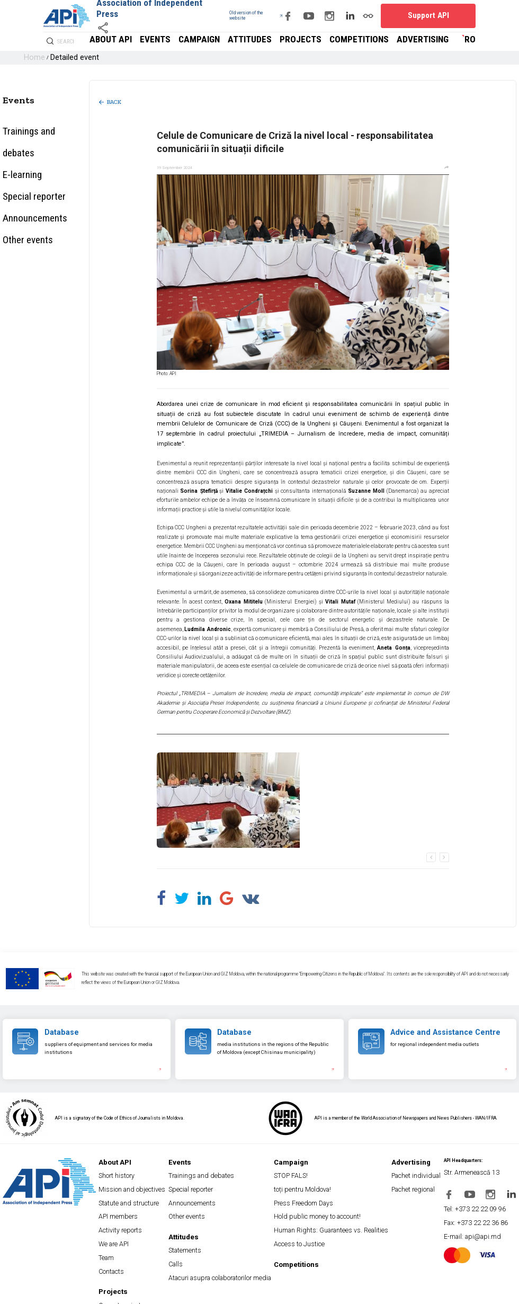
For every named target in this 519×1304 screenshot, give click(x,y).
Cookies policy (70, 1293)
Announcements (23, 167)
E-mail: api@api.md (473, 1205)
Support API (446, 16)
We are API (138, 1203)
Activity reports (142, 1195)
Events (255, 41)
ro (472, 41)
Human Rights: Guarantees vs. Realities (329, 1195)
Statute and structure (148, 1177)
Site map (11, 1293)
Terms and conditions (109, 1293)
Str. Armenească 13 (475, 1160)
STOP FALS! (306, 1160)
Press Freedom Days (312, 1177)
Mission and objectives (148, 1169)
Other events (19, 180)
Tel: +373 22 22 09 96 (476, 1188)
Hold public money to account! (321, 1186)
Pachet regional (409, 1169)
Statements (212, 1212)
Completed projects (146, 1255)
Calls (205, 1220)
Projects (354, 41)
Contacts (137, 1220)
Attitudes (320, 41)
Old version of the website (226, 15)
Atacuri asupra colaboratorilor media (231, 1229)
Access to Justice (311, 1203)
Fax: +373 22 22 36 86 (476, 1196)
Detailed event (59, 57)
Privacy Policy (38, 1293)
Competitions (394, 41)
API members (141, 1186)
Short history (140, 1160)
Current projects (142, 1246)
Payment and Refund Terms (160, 1293)
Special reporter (23, 153)
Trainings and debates (32, 126)
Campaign (286, 41)
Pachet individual (410, 1160)
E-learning (16, 140)
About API (225, 41)
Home (31, 57)
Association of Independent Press (142, 8)
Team (134, 1212)
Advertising (436, 41)
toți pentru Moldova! (312, 1169)
